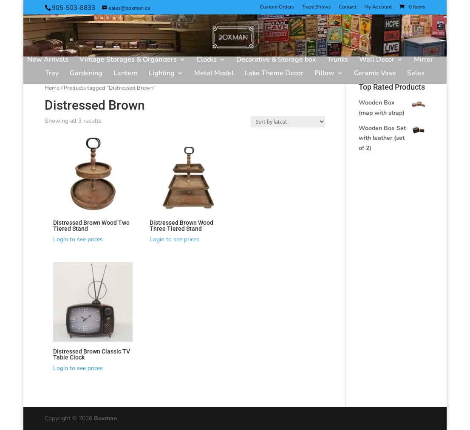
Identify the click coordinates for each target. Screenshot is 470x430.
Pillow (324, 74)
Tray (52, 74)
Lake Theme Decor (274, 74)
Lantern (125, 74)
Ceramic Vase (375, 74)
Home (52, 88)
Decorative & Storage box (276, 60)
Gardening (86, 74)
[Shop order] (288, 121)
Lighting (162, 74)
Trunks (337, 60)
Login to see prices (78, 239)
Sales (416, 74)
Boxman (105, 418)
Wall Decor (376, 60)
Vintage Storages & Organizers (128, 60)
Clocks (206, 60)
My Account (378, 7)
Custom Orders (277, 7)
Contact (348, 7)
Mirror (423, 60)
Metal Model (214, 74)
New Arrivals (47, 60)
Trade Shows (316, 7)
